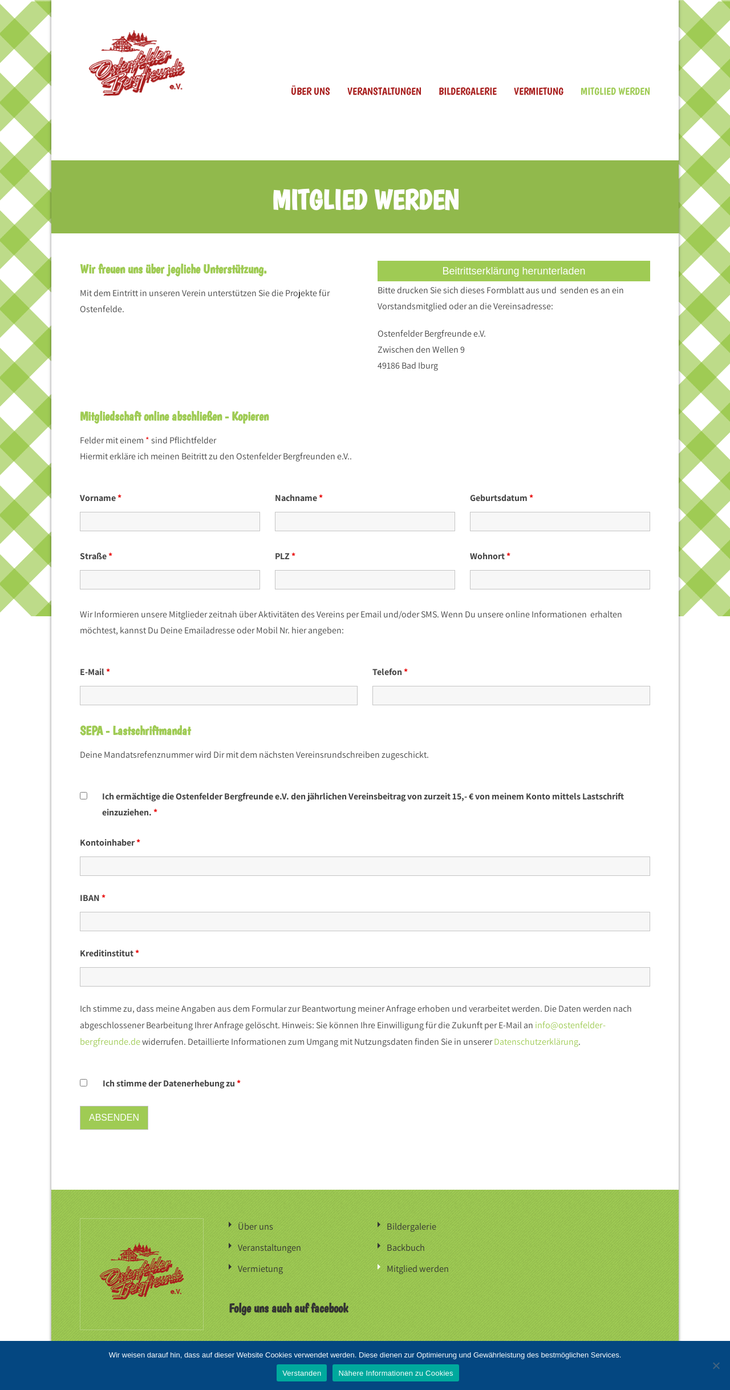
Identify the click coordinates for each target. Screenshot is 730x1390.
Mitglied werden (615, 91)
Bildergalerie (468, 91)
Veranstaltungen (384, 91)
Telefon (390, 671)
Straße (96, 555)
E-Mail (95, 671)
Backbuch (405, 1244)
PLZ (285, 555)
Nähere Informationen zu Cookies (395, 1373)
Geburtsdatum (501, 497)
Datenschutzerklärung (535, 1039)
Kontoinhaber (110, 841)
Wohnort (490, 555)
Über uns (310, 91)
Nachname (299, 497)
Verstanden (301, 1373)
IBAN (93, 897)
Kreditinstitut (109, 952)
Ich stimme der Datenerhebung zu (172, 1081)
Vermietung (538, 91)
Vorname (100, 497)
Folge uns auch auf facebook (288, 1303)
